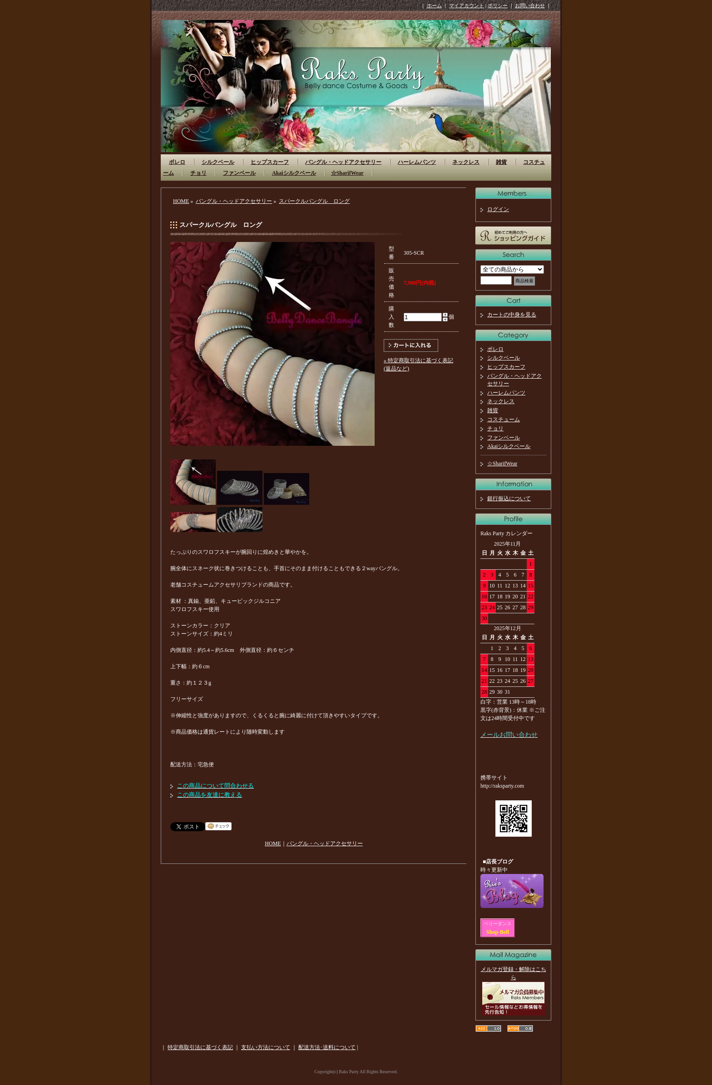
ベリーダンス (497, 923)
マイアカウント (466, 5)
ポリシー (498, 5)
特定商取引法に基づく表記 (200, 1047)
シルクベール (218, 162)
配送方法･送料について (327, 1047)
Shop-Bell (498, 932)
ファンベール (239, 173)
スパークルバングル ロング (314, 201)
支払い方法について (265, 1047)
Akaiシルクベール (294, 173)
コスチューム (503, 419)
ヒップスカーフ (270, 162)
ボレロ (177, 162)
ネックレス (466, 162)
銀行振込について (509, 498)
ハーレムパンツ (417, 162)
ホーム (434, 5)
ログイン (498, 209)
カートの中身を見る (511, 314)
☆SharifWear (347, 173)
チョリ (198, 173)
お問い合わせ (530, 5)
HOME (181, 201)
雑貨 (501, 162)
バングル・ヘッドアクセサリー (343, 162)
